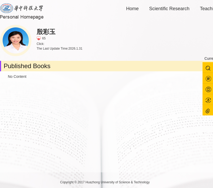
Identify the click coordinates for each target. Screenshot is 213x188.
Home (132, 8)
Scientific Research (169, 8)
